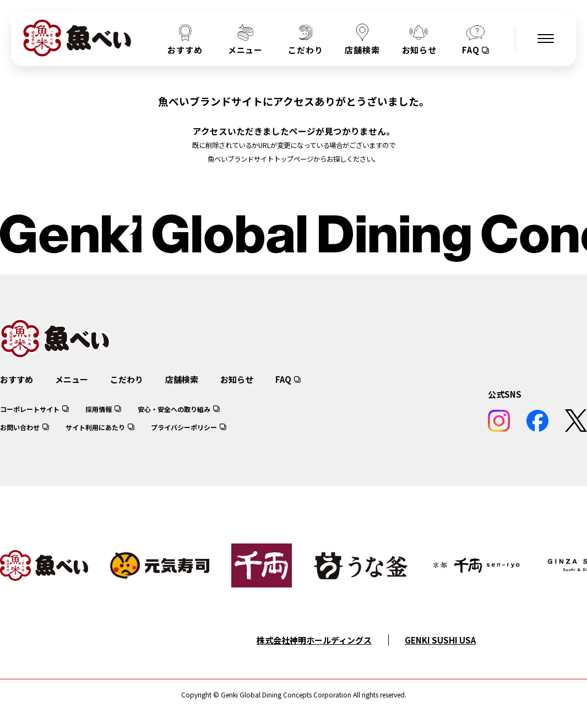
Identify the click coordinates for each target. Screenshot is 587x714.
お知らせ (236, 379)
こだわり (126, 379)
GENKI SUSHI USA (440, 640)
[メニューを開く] (545, 38)
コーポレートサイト (29, 409)
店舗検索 (181, 379)
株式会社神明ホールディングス (314, 640)
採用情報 (98, 409)
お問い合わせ (20, 427)
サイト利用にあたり (95, 427)
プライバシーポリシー (184, 427)
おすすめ (16, 379)
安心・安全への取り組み (174, 409)
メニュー (71, 379)
